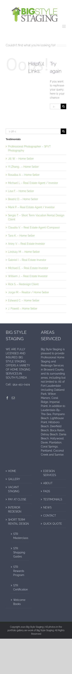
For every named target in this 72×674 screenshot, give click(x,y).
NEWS (47, 507)
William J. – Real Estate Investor (28, 276)
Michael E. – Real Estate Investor (28, 268)
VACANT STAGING (13, 489)
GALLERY (14, 479)
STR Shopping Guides (19, 552)
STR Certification (20, 587)
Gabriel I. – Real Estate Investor (27, 259)
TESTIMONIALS (52, 499)
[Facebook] (7, 397)
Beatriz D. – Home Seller (23, 199)
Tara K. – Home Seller (21, 235)
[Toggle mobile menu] (64, 26)
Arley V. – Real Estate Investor (26, 243)
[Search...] (55, 106)
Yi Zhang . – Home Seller (23, 166)
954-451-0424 (21, 384)
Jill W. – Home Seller (21, 158)
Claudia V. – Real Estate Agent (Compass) (34, 227)
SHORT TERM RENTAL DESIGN (18, 521)
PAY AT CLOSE (17, 499)
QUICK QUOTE (52, 523)
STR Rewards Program (18, 571)
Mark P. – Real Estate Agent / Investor (31, 207)
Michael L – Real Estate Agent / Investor (33, 182)
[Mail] (13, 397)
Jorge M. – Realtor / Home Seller (28, 292)
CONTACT (49, 515)
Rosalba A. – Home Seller (24, 174)
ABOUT (47, 483)
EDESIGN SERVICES (49, 473)
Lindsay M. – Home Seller (24, 251)
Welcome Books (19, 602)
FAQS (46, 491)
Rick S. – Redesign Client (23, 284)
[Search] (63, 106)
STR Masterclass (20, 536)
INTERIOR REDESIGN (14, 509)
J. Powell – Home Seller (22, 308)
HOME (12, 471)
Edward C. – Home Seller (23, 300)
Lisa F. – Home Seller (21, 191)
